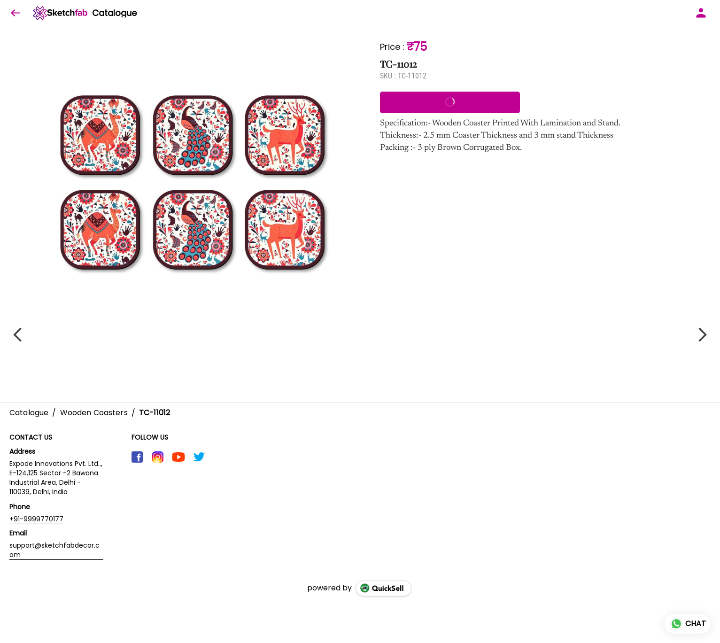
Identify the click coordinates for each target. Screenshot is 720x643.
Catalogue (114, 13)
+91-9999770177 (36, 519)
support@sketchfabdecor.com (54, 550)
